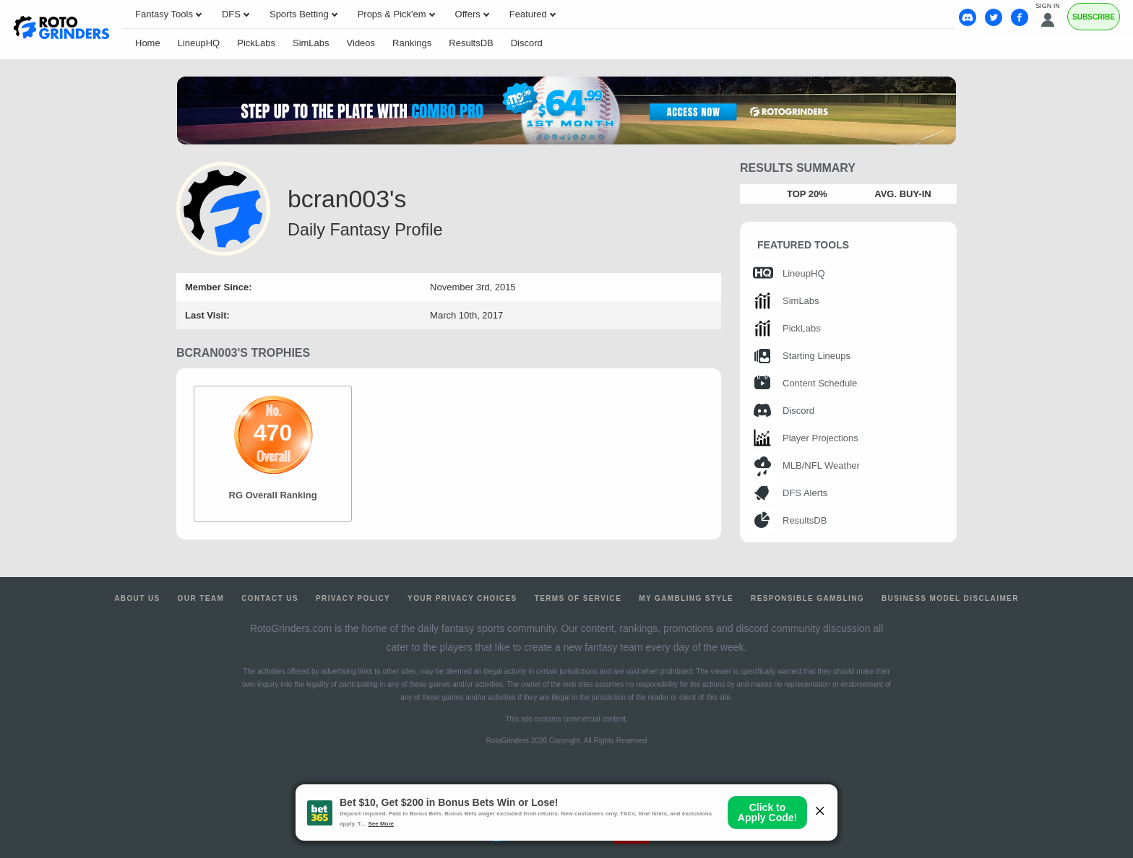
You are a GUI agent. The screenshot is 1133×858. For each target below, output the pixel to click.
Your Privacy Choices (462, 598)
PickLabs (256, 43)
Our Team (201, 598)
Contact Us (269, 598)
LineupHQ (199, 43)
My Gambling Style (686, 598)
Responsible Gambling (807, 598)
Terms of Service (578, 598)
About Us (137, 598)
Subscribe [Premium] (1093, 17)
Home (147, 43)
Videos (361, 43)
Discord (527, 43)
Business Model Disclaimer (950, 598)
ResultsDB (471, 43)
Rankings (411, 43)
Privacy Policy (353, 598)
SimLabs (311, 43)
